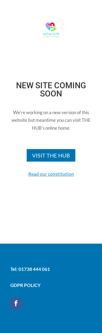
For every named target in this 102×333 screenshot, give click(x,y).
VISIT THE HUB (51, 155)
